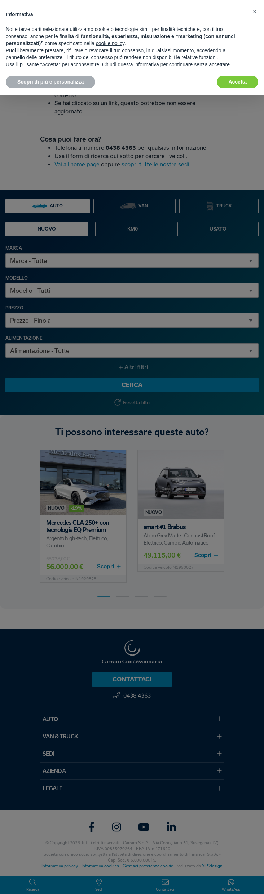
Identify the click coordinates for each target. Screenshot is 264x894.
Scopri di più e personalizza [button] (50, 82)
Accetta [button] (237, 82)
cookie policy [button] (110, 43)
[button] (254, 11)
